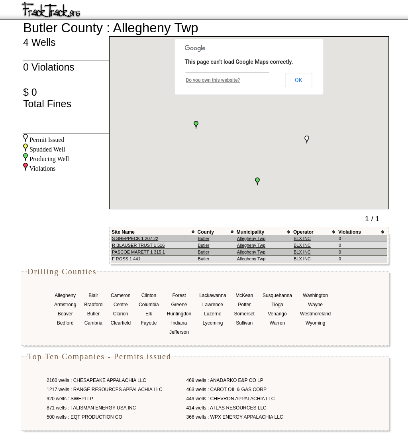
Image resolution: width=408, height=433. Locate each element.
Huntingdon (179, 314)
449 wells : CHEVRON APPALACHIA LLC (230, 399)
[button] (196, 125)
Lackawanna (212, 295)
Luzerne (212, 314)
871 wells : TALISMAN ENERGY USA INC (91, 408)
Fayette (149, 323)
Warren (277, 323)
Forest (179, 295)
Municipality (250, 232)
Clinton (148, 295)
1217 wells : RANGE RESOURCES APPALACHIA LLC (105, 389)
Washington (315, 295)
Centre (121, 304)
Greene (179, 304)
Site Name (123, 232)
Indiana (179, 323)
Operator (303, 232)
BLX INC (302, 238)
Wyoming (316, 323)
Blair (93, 295)
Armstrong (65, 304)
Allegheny (65, 295)
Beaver (65, 314)
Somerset (244, 314)
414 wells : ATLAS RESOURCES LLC (226, 408)
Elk (148, 314)
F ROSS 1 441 (126, 258)
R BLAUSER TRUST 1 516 (138, 245)
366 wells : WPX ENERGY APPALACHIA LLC (234, 417)
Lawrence (212, 304)
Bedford (65, 323)
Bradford (93, 304)
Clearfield (120, 323)
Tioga (277, 304)
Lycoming (212, 323)
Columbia (149, 304)
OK (298, 80)
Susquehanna (277, 295)
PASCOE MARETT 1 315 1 (138, 252)
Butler (204, 238)
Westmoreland (315, 314)
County (206, 232)
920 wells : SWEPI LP (70, 399)
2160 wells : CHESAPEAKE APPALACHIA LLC (96, 380)
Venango (277, 314)
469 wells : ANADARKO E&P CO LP (224, 380)
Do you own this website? (213, 80)
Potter (244, 304)
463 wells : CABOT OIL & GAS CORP (226, 389)
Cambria (93, 323)
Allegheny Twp (251, 238)
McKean (244, 295)
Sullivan (244, 323)
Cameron (120, 295)
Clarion (120, 314)
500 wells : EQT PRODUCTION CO (84, 417)
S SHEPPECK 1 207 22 (135, 238)
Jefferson (179, 332)
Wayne (315, 304)
